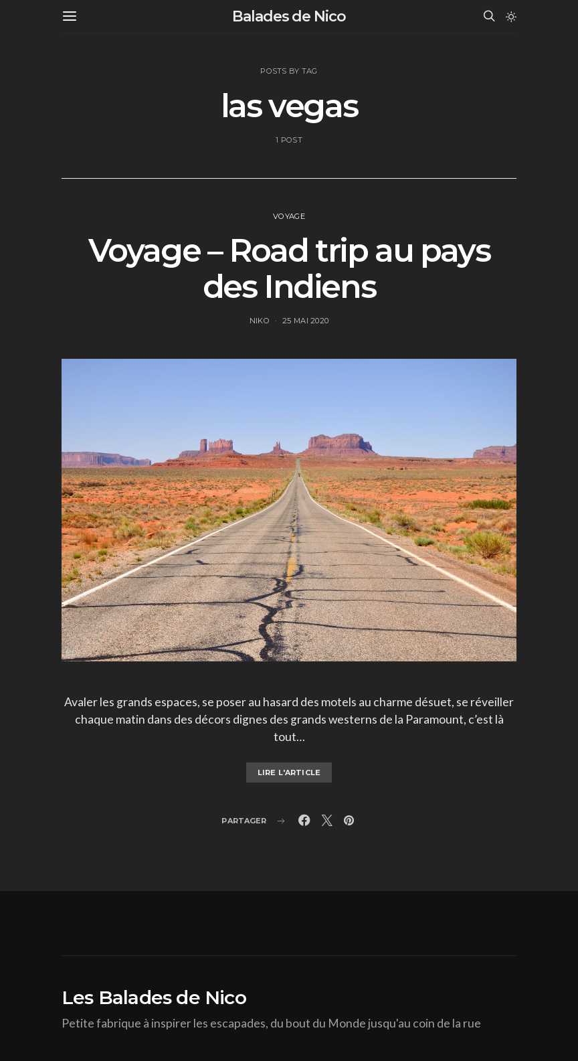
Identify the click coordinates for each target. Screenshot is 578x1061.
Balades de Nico (289, 16)
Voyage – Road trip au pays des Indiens (289, 268)
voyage (289, 216)
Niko (260, 320)
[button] (511, 16)
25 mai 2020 (305, 320)
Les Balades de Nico (154, 997)
